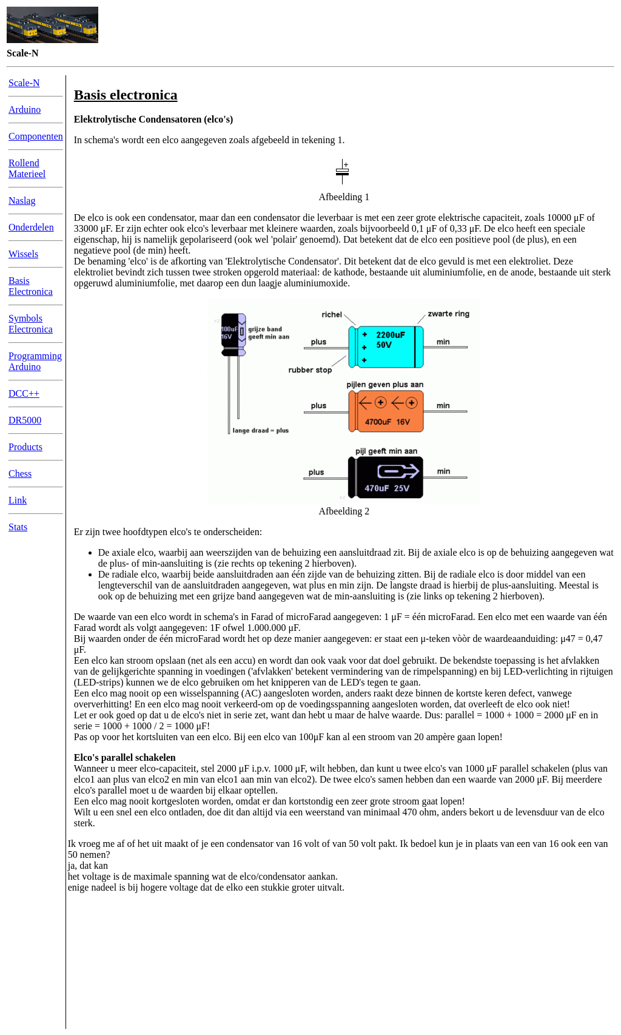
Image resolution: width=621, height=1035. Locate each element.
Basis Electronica (30, 286)
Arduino (24, 109)
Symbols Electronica (30, 323)
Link (17, 500)
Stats (17, 527)
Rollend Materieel (26, 168)
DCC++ (23, 393)
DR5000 (24, 420)
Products (25, 447)
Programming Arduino (35, 361)
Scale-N (24, 83)
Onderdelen (31, 227)
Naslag (21, 200)
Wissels (23, 254)
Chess (20, 473)
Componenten (35, 136)
